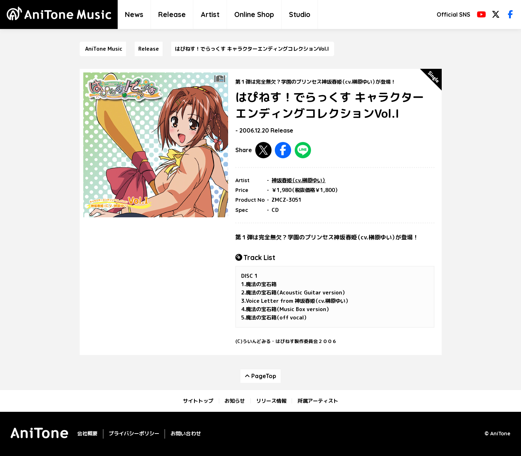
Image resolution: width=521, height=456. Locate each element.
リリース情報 (271, 401)
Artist (210, 14)
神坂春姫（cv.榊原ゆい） (298, 180)
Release (172, 14)
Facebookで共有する (283, 150)
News (134, 14)
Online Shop (254, 14)
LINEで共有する (303, 150)
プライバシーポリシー (134, 433)
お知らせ (234, 401)
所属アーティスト (318, 401)
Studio (299, 14)
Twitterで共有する (263, 150)
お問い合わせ (186, 433)
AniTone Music (103, 49)
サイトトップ (198, 401)
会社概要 (87, 433)
